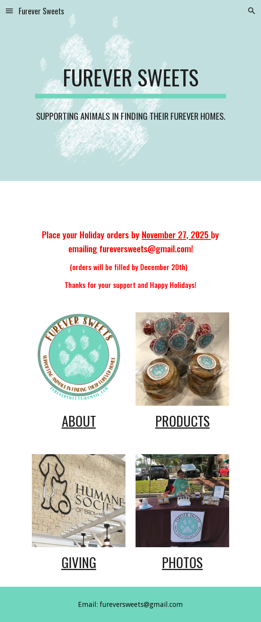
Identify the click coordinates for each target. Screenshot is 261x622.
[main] (130, 90)
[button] (9, 10)
